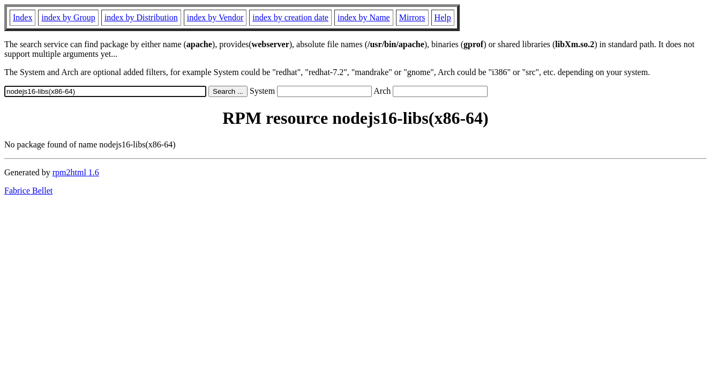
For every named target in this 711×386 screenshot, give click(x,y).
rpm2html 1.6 (76, 172)
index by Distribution (141, 17)
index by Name (364, 17)
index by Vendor (215, 17)
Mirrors (412, 17)
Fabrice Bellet (28, 190)
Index (22, 17)
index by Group (68, 17)
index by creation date (290, 17)
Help (443, 17)
